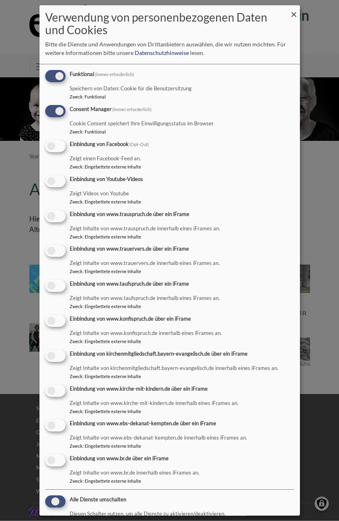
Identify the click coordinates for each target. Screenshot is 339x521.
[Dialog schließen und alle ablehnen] (294, 10)
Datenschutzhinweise (162, 52)
